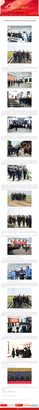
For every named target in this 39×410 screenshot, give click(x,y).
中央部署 (10, 15)
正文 (8, 17)
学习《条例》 (15, 15)
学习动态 (6, 15)
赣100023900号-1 (21, 409)
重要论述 (20, 15)
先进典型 (24, 15)
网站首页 (2, 15)
